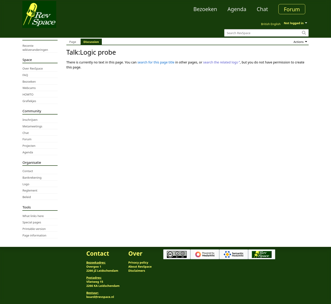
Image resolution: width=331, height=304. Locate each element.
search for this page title (156, 62)
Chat (262, 9)
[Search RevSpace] (266, 33)
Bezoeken (205, 9)
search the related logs (220, 62)
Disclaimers (136, 271)
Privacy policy (138, 262)
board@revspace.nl (100, 297)
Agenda (237, 9)
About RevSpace (140, 266)
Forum (292, 9)
